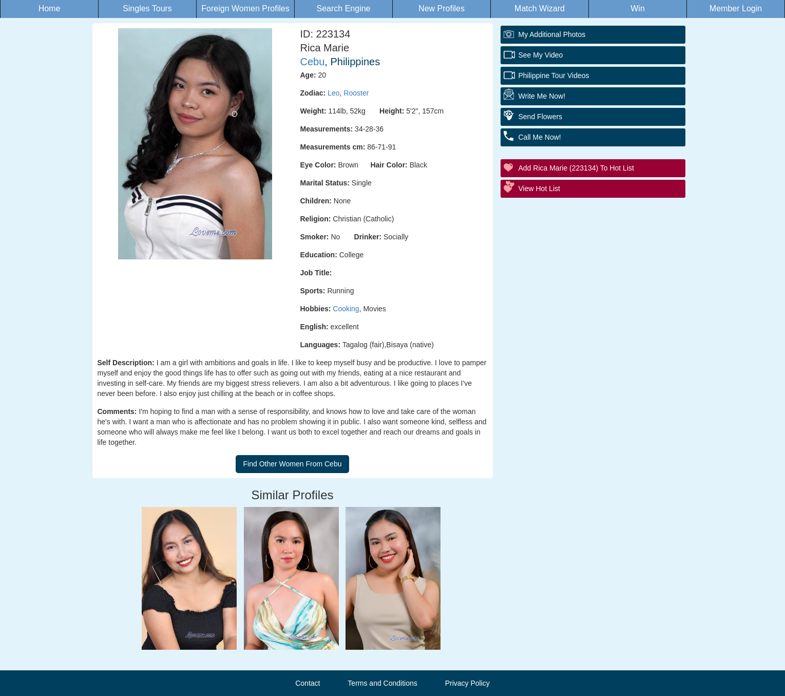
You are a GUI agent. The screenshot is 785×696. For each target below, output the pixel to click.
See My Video (541, 55)
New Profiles (441, 8)
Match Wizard (539, 8)
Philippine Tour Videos (554, 75)
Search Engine (344, 8)
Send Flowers (541, 116)
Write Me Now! (542, 96)
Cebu (312, 61)
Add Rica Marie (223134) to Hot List (576, 168)
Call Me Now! (540, 137)
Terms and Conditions (382, 683)
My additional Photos (552, 34)
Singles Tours (147, 8)
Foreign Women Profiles (245, 8)
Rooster (356, 93)
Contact (307, 683)
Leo (333, 93)
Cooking (346, 309)
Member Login (736, 8)
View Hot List (539, 188)
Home (50, 8)
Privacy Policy (467, 683)
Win (637, 8)
